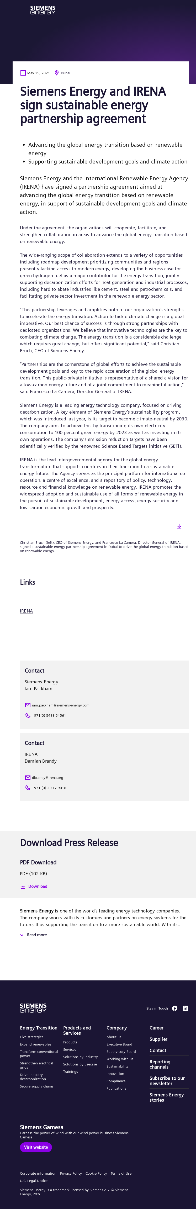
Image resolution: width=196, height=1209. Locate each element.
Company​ (117, 1028)
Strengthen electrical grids (36, 1065)
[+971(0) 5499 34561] (104, 715)
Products (70, 1042)
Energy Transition (38, 1028)
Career (156, 1028)
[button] (42, 10)
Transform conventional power (39, 1053)
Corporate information (38, 1173)
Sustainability (118, 1066)
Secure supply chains (37, 1086)
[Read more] (33, 935)
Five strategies (31, 1037)
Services (69, 1049)
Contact (158, 1050)
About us (114, 1037)
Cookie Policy (96, 1173)
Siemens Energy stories (167, 1097)
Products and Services (77, 1030)
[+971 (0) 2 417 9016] (104, 788)
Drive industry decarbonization (33, 1077)
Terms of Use (121, 1173)
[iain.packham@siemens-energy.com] (104, 705)
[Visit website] (36, 1147)
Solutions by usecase (80, 1064)
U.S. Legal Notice (33, 1181)
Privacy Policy (71, 1173)
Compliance (116, 1081)
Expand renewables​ (35, 1044)
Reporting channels (160, 1064)
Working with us (120, 1059)
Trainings (70, 1071)
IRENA (26, 611)
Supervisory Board (121, 1051)
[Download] (104, 886)
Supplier (158, 1039)
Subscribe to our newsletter (167, 1081)
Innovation (116, 1073)
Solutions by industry (80, 1057)
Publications (116, 1088)
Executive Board (119, 1044)
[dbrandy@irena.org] (104, 777)
